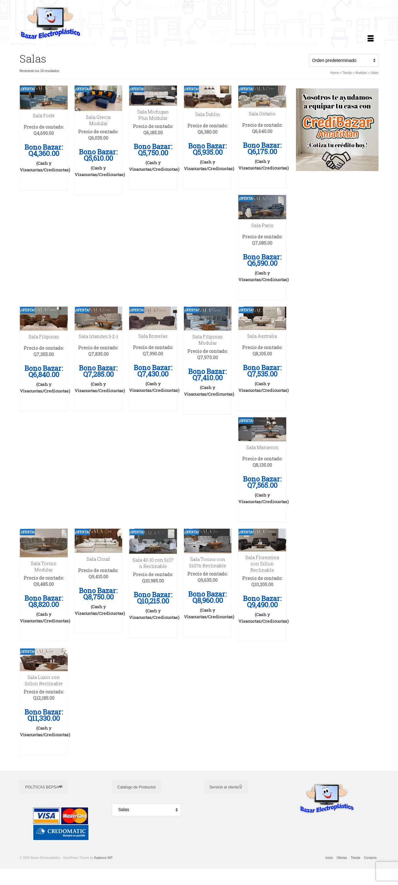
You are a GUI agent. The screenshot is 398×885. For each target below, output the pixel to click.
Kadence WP (103, 858)
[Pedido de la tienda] (343, 60)
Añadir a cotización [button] (44, 182)
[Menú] (370, 39)
